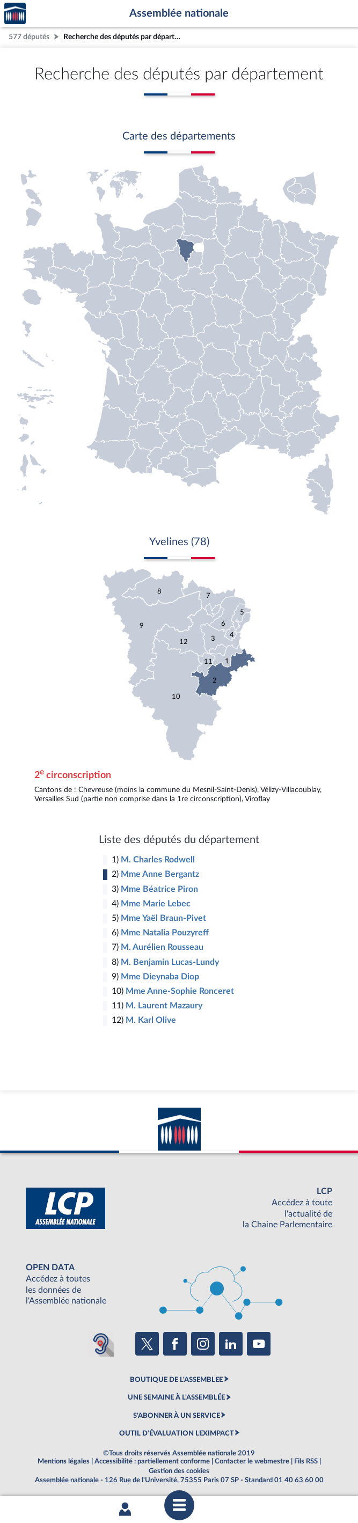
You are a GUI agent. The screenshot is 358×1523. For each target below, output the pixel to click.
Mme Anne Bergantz (160, 874)
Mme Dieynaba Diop (160, 976)
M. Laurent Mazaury (164, 1005)
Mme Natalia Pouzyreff (165, 932)
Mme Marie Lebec (156, 903)
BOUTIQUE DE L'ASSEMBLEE (176, 1379)
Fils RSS (306, 1461)
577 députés (29, 37)
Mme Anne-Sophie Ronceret (180, 991)
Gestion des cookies (179, 1471)
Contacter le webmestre (252, 1461)
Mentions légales (64, 1461)
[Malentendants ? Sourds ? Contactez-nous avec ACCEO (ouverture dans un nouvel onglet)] (101, 1344)
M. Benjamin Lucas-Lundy (170, 962)
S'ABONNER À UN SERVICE (176, 1415)
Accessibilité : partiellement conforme (152, 1461)
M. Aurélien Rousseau (162, 947)
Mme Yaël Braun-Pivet (163, 918)
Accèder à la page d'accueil (15, 13)
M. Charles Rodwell (158, 859)
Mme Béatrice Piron (159, 889)
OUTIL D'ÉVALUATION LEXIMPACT (176, 1433)
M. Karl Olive (151, 1020)
